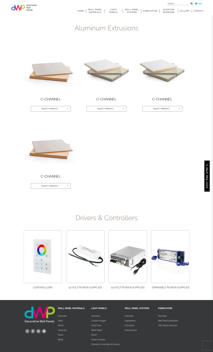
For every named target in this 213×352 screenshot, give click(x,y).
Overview (62, 315)
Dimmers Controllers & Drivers (105, 344)
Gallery (185, 11)
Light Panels (113, 11)
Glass (60, 320)
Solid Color (96, 325)
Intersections (131, 330)
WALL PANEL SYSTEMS (132, 11)
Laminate (62, 330)
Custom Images (98, 320)
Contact (199, 11)
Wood (60, 325)
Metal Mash (96, 330)
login (198, 3)
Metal (60, 339)
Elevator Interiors (169, 11)
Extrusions (129, 325)
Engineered (130, 320)
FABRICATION (150, 11)
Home (81, 11)
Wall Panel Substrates (168, 320)
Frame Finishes (98, 339)
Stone (60, 334)
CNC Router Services (167, 325)
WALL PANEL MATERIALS (95, 11)
